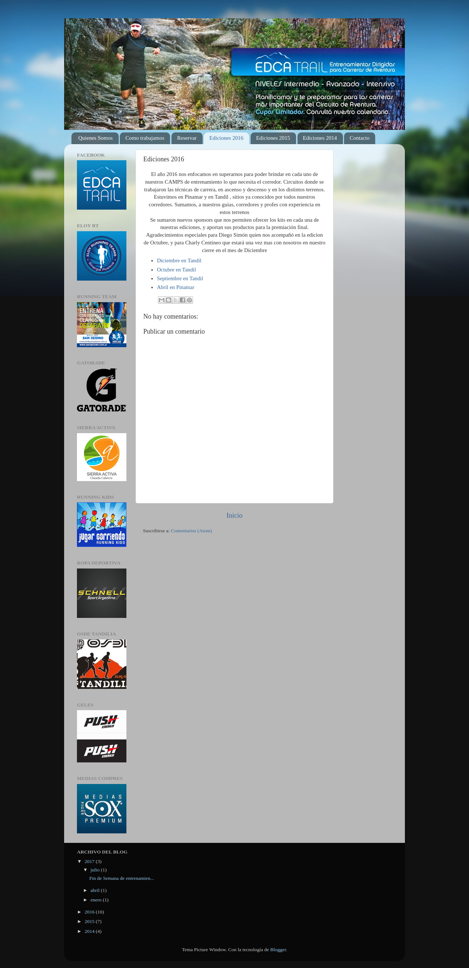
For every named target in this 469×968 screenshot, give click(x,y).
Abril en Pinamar (175, 287)
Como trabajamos (144, 138)
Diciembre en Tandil (179, 260)
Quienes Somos (95, 138)
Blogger (278, 949)
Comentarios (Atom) (191, 530)
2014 (90, 931)
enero (97, 900)
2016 (90, 912)
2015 (90, 921)
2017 (90, 861)
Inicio (234, 515)
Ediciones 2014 (320, 138)
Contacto (359, 138)
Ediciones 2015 (273, 138)
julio (96, 870)
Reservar (186, 138)
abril (96, 890)
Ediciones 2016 (226, 138)
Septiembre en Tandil (180, 278)
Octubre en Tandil (176, 270)
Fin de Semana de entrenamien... (121, 878)
